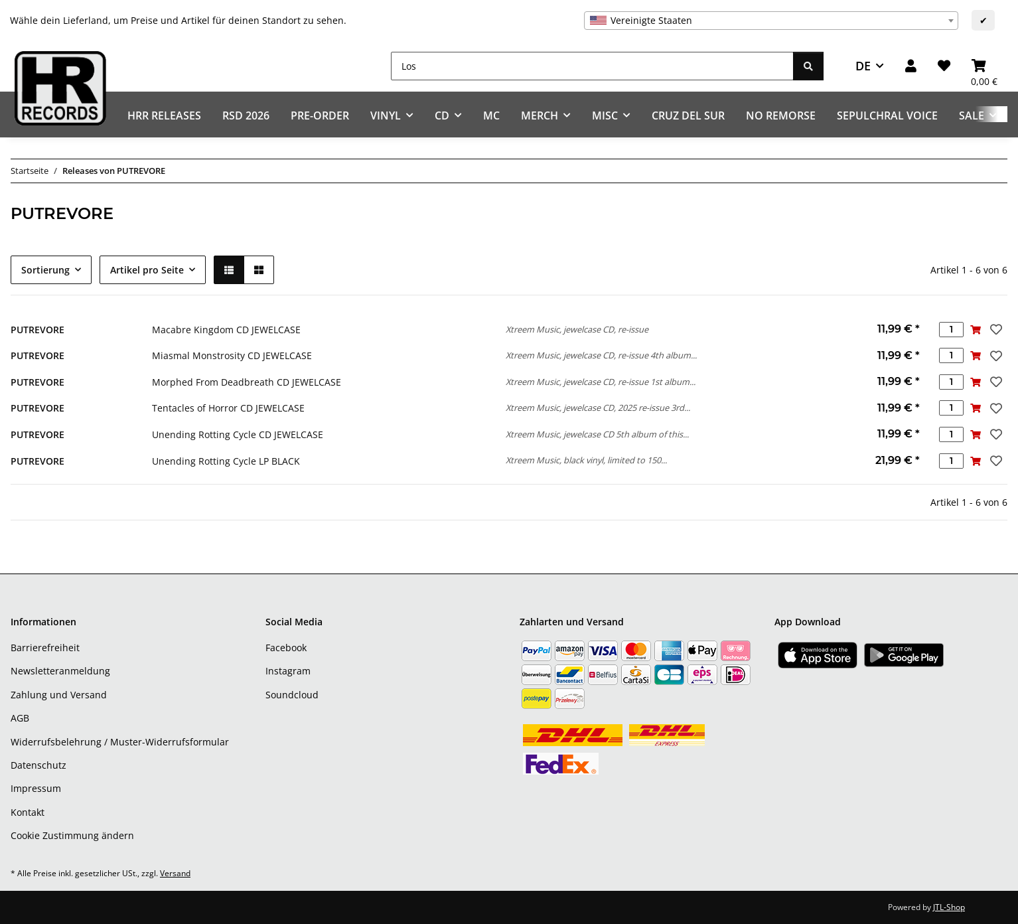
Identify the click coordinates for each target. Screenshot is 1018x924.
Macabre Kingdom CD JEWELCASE (226, 329)
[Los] (592, 66)
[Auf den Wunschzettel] (995, 329)
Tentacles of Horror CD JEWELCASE (228, 408)
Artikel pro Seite (147, 270)
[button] (911, 66)
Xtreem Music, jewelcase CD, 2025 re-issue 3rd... (598, 408)
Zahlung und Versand (59, 694)
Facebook (286, 647)
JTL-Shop (949, 907)
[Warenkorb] (984, 66)
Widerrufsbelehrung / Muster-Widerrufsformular (120, 741)
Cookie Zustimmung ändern (72, 835)
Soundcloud (292, 694)
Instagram (288, 670)
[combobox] (771, 20)
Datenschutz (38, 765)
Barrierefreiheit (45, 647)
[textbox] (771, 20)
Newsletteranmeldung (60, 670)
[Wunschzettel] (944, 66)
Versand (175, 873)
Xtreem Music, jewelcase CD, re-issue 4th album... (601, 355)
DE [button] (863, 66)
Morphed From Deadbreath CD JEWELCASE (246, 382)
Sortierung (45, 270)
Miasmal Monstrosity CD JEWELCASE (232, 355)
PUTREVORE (37, 329)
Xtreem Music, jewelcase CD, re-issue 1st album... (600, 382)
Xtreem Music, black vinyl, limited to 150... (586, 460)
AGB (20, 718)
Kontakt (27, 812)
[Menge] (951, 330)
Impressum (36, 788)
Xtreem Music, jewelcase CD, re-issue (577, 329)
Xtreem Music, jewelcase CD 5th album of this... (597, 434)
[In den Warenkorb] (976, 329)
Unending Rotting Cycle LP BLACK (226, 461)
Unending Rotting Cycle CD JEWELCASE (237, 434)
